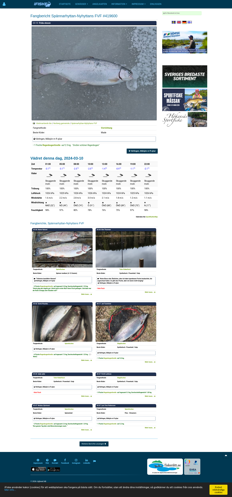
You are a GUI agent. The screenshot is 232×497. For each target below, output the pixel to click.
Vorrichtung (106, 128)
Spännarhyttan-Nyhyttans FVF (84, 123)
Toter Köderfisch (125, 269)
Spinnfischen (60, 269)
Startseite (65, 4)
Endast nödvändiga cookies (218, 490)
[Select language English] (179, 22)
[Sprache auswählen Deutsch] (184, 22)
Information (119, 4)
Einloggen (155, 4)
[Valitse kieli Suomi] (190, 22)
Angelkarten (99, 4)
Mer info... (10, 489)
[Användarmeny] (4, 4)
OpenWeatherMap (152, 217)
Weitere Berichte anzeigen (94, 444)
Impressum (138, 4)
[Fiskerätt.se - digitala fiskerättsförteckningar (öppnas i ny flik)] (165, 467)
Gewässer (81, 4)
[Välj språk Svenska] (174, 22)
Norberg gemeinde (61, 123)
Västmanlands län (44, 123)
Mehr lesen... (86, 294)
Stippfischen (121, 343)
